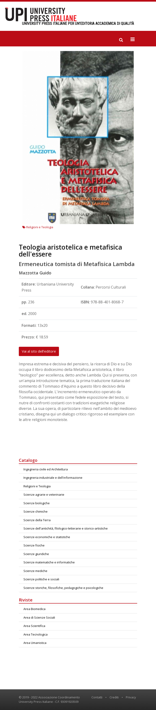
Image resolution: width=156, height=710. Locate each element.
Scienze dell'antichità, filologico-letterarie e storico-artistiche (65, 528)
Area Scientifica (34, 626)
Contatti (96, 697)
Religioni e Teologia (37, 227)
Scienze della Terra (37, 520)
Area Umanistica (34, 643)
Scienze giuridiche (36, 554)
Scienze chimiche (35, 511)
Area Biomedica (34, 609)
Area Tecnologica (35, 634)
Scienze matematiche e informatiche (49, 562)
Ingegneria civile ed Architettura (45, 469)
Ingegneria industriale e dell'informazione (52, 477)
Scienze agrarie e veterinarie (43, 494)
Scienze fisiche (34, 545)
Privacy (131, 697)
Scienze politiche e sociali (41, 579)
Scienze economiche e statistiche (46, 537)
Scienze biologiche (36, 503)
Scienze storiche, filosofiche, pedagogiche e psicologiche (63, 588)
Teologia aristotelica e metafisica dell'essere (70, 250)
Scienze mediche (35, 571)
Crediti (114, 697)
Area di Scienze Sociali (39, 617)
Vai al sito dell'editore (39, 351)
